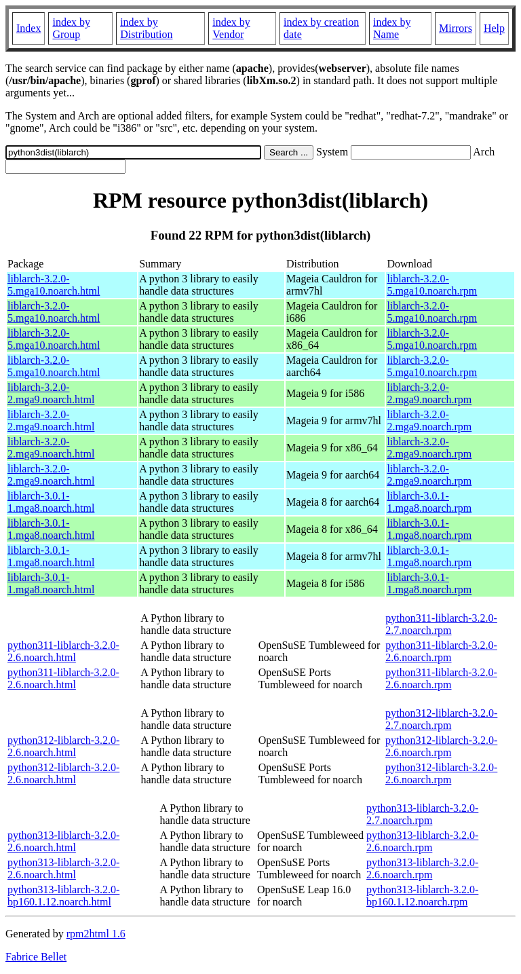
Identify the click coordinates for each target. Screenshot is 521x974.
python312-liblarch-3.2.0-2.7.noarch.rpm (441, 719)
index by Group (71, 28)
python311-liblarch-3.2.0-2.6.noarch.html (63, 651)
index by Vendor (231, 28)
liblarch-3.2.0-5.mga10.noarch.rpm (432, 285)
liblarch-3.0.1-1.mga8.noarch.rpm (429, 502)
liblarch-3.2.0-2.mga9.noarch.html (50, 393)
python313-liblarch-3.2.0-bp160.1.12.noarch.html (63, 895)
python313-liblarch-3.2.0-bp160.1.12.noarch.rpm (422, 895)
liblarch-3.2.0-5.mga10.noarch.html (53, 285)
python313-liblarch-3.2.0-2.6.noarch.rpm (422, 841)
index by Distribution (146, 28)
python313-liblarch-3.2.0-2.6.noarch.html (63, 841)
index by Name (392, 28)
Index (28, 28)
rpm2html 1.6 (96, 933)
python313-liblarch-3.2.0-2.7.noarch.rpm (422, 814)
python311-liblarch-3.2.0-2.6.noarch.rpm (441, 651)
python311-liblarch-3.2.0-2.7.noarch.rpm (441, 624)
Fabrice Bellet (35, 956)
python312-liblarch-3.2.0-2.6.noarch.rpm (441, 746)
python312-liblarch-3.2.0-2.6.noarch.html (63, 746)
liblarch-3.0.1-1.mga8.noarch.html (50, 502)
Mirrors (455, 28)
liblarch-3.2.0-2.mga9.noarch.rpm (429, 393)
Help (494, 28)
